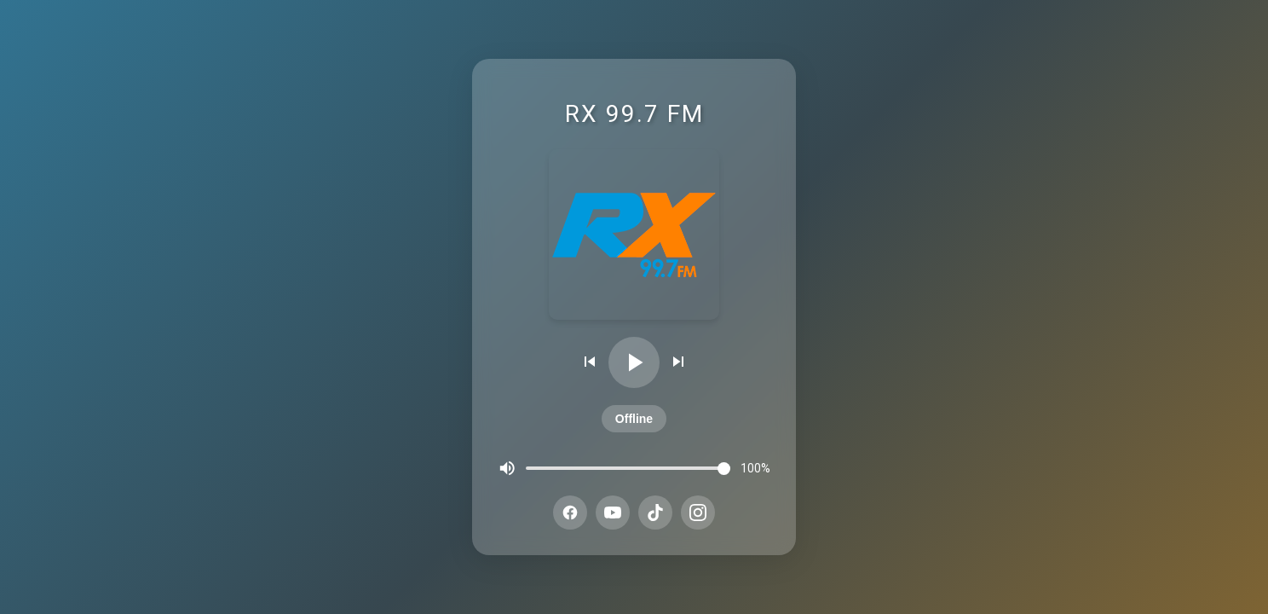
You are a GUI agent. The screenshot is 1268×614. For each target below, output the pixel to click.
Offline (634, 419)
